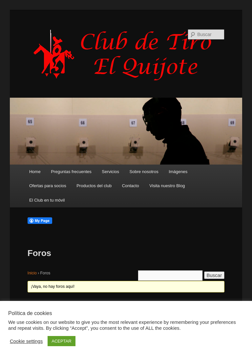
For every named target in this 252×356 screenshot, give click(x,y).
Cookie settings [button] (26, 341)
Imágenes (178, 171)
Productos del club (94, 185)
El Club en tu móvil (47, 200)
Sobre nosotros (144, 171)
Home (35, 171)
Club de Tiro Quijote (126, 55)
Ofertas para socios (47, 185)
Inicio (32, 273)
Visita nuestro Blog (167, 185)
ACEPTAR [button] (61, 341)
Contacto (130, 185)
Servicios (110, 171)
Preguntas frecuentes (71, 171)
